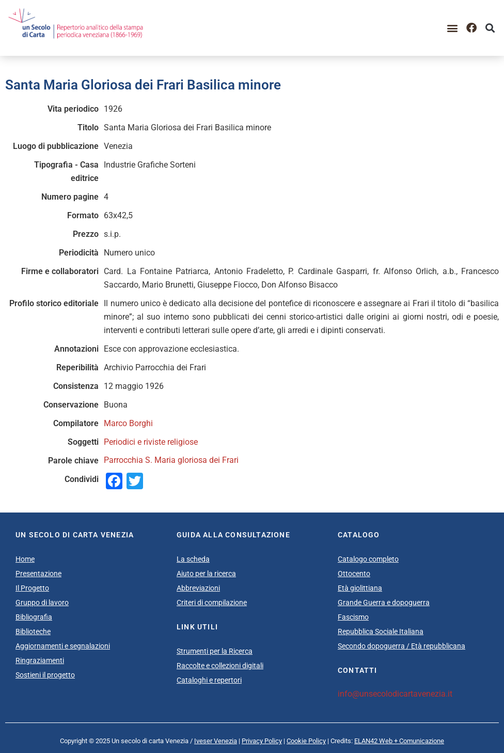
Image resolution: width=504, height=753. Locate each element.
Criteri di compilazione (212, 602)
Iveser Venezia (215, 741)
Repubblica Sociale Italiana (380, 631)
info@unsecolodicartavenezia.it (395, 694)
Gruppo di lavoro (42, 602)
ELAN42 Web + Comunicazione (399, 741)
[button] (452, 28)
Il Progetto (32, 588)
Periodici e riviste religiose (151, 442)
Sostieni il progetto (45, 675)
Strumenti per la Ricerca (215, 651)
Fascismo (353, 617)
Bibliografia (33, 617)
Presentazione (38, 573)
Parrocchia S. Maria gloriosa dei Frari (171, 460)
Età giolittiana (360, 588)
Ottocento (354, 573)
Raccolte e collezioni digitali (220, 665)
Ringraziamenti (39, 660)
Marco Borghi (128, 423)
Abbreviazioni (198, 588)
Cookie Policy (306, 741)
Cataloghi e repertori (209, 680)
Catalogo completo (368, 559)
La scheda (193, 559)
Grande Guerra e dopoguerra (384, 602)
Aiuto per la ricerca (206, 573)
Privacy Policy (262, 741)
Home (25, 559)
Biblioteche (33, 631)
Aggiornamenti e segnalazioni (62, 646)
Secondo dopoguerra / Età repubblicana (401, 646)
